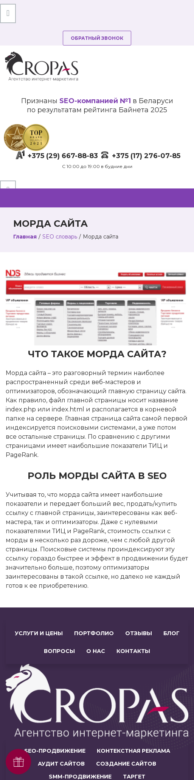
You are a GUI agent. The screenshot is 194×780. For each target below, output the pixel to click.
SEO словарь (59, 236)
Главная (25, 236)
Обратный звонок (97, 38)
